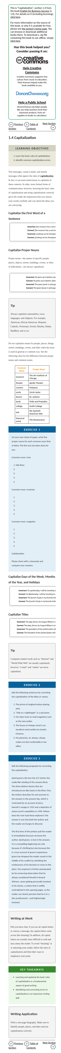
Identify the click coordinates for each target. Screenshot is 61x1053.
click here (15, 17)
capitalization (46, 176)
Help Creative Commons (32, 70)
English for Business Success (34, 10)
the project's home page (34, 28)
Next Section (49, 123)
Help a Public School (32, 102)
